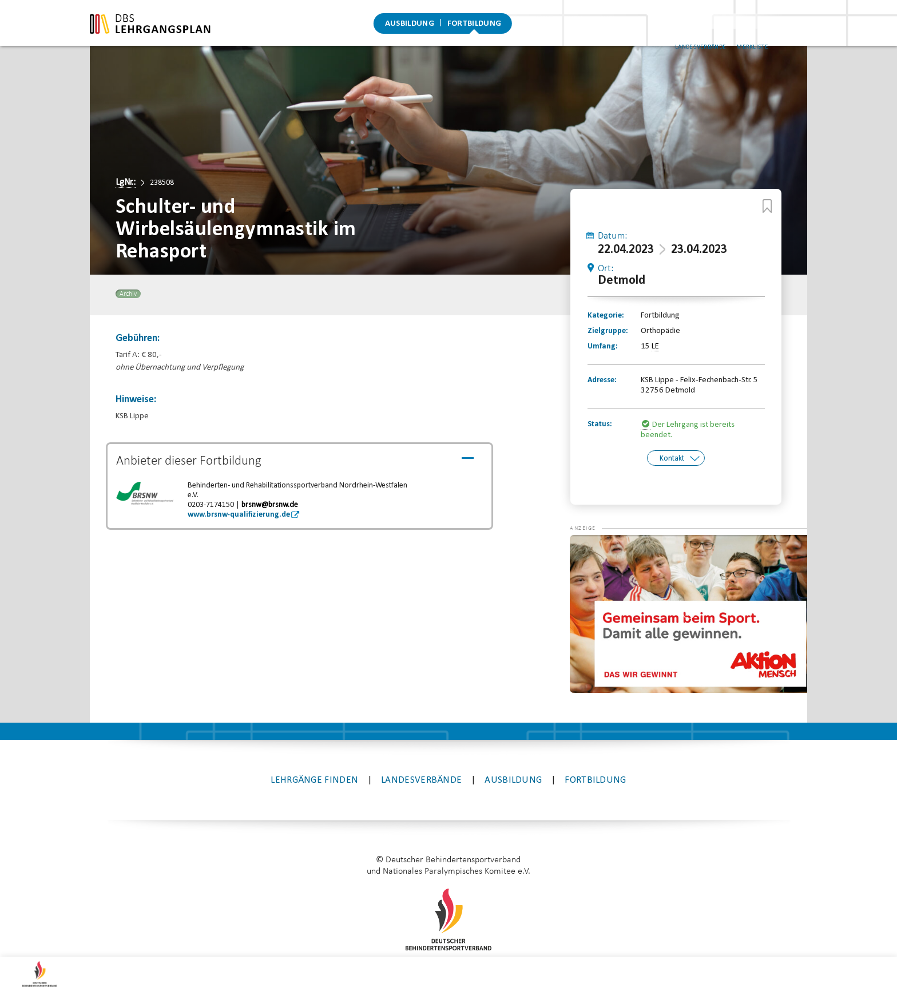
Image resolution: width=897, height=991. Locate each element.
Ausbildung (409, 25)
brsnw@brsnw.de (269, 505)
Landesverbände (721, 33)
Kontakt (672, 458)
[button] (593, 506)
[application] (688, 568)
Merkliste (773, 33)
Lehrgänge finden (314, 734)
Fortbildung (474, 25)
